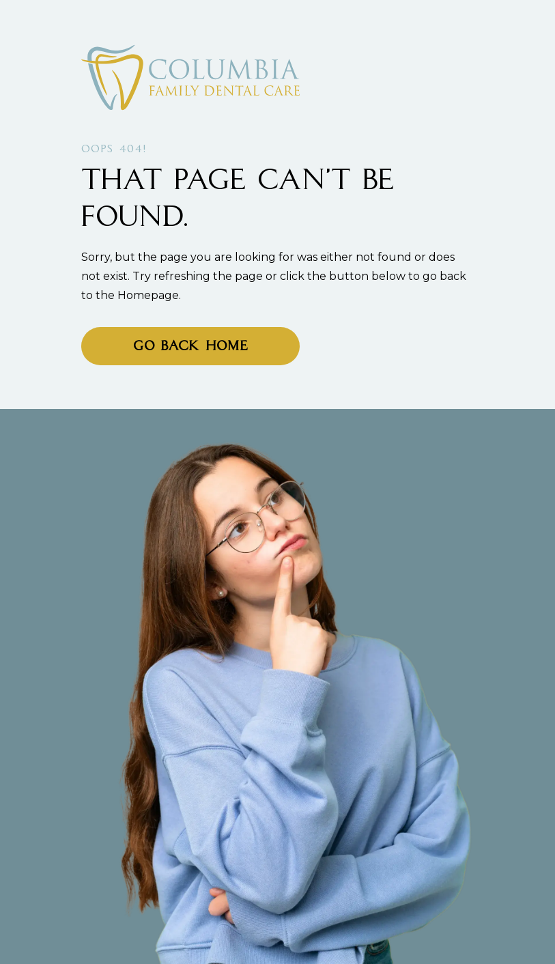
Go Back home (190, 347)
